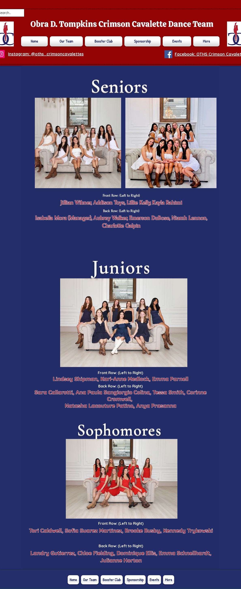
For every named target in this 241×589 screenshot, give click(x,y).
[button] (206, 41)
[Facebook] (168, 54)
